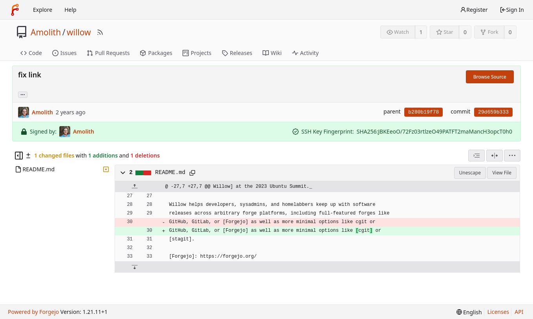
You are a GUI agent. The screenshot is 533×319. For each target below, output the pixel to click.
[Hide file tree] (19, 155)
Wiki (272, 53)
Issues (64, 53)
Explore (42, 9)
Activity (305, 53)
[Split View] (494, 155)
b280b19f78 (423, 112)
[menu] (512, 155)
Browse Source (489, 76)
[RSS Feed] (100, 32)
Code (31, 53)
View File (501, 172)
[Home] (15, 10)
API (519, 311)
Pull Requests (108, 53)
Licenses (498, 311)
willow (79, 32)
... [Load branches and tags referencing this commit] (22, 94)
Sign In (512, 9)
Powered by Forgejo (33, 311)
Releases (237, 53)
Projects (197, 53)
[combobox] (476, 155)
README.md (170, 172)
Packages (156, 53)
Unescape (470, 172)
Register (473, 9)
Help (70, 9)
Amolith (46, 32)
